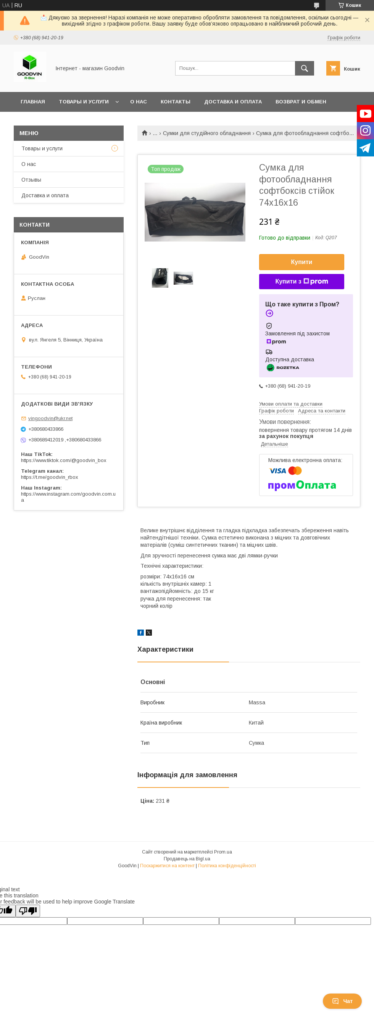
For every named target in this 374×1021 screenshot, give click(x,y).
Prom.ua (223, 852)
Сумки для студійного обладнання (207, 133)
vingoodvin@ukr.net (50, 418)
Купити (302, 262)
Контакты (175, 102)
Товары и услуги (84, 102)
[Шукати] (304, 68)
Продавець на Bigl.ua (187, 859)
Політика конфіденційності (227, 865)
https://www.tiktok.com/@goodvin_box (63, 460)
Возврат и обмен (301, 102)
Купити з (301, 281)
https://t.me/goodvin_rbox (49, 477)
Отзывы (31, 180)
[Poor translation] (28, 911)
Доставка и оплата (233, 102)
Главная (33, 102)
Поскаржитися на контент (167, 865)
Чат (342, 1001)
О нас (138, 102)
